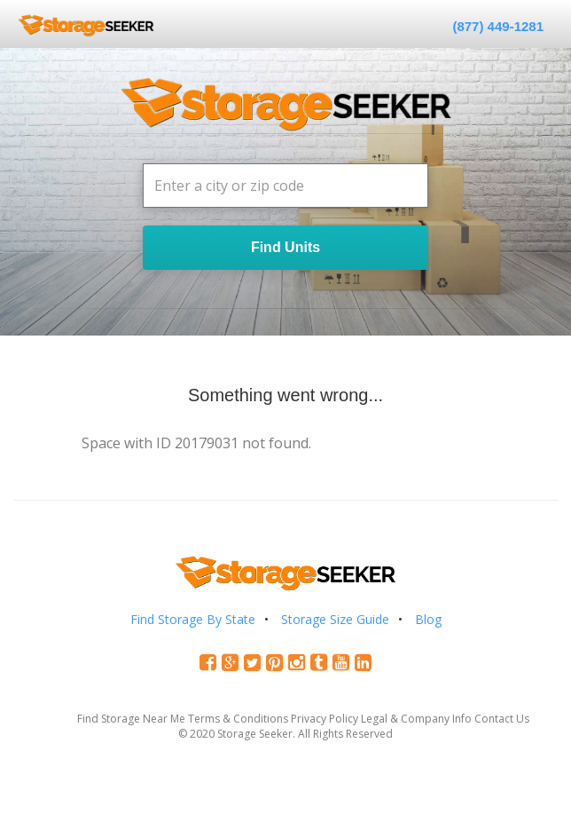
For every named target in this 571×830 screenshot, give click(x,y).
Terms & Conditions (238, 718)
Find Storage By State (192, 619)
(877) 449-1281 (498, 26)
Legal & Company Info (416, 718)
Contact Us (501, 718)
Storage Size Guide (335, 619)
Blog (428, 619)
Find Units (285, 247)
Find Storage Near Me (131, 718)
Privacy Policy (324, 718)
